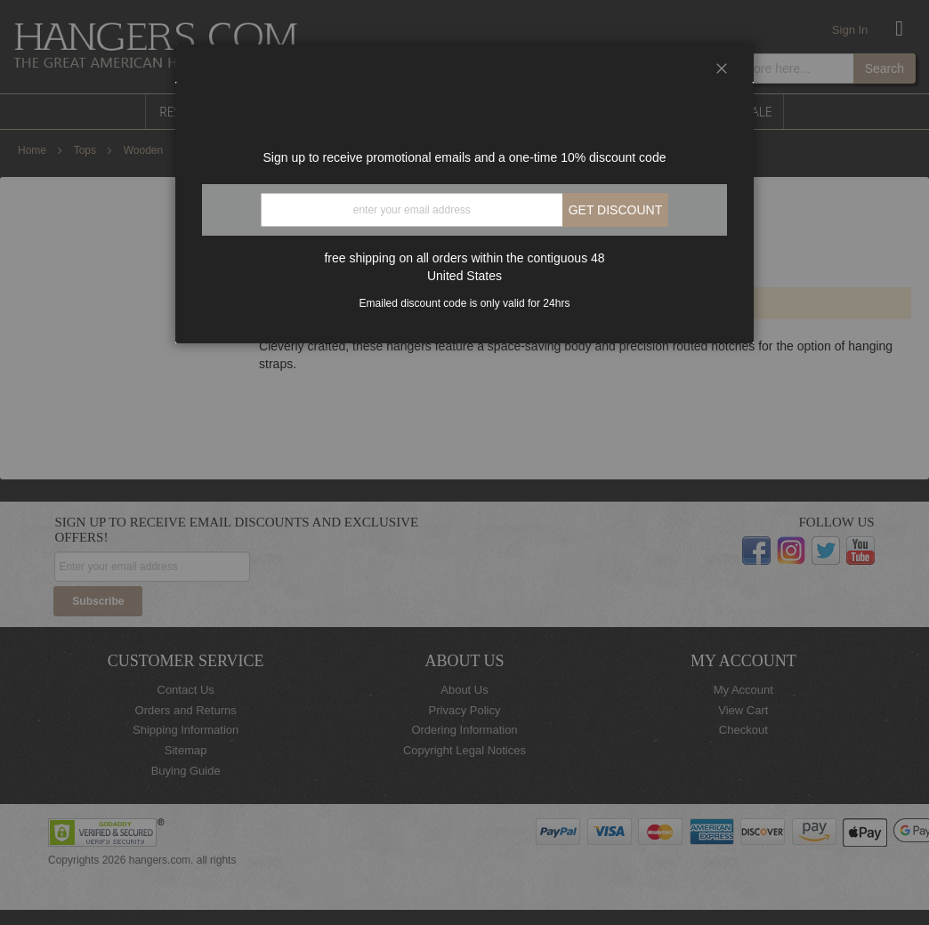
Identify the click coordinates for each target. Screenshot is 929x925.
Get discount (616, 210)
